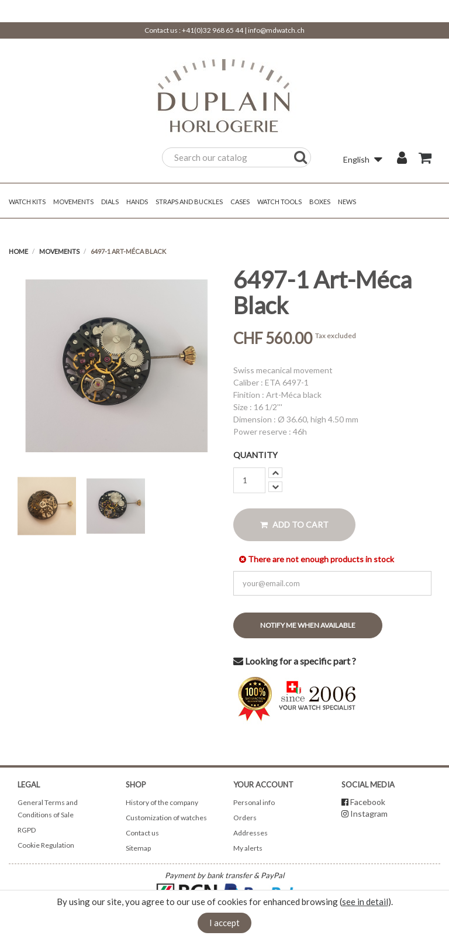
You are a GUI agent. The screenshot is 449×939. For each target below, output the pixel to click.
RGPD (27, 830)
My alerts (248, 848)
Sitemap (138, 848)
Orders (245, 817)
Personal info (254, 802)
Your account (263, 784)
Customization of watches (166, 817)
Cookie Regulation (46, 845)
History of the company (162, 802)
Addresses (250, 832)
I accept (224, 922)
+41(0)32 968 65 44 (212, 30)
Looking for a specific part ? (294, 660)
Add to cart (294, 524)
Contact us (142, 832)
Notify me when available (307, 625)
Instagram (369, 813)
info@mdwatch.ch (276, 30)
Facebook (367, 802)
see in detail (365, 901)
